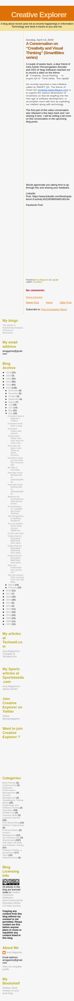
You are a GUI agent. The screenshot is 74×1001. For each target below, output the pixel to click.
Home (49, 302)
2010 (9, 615)
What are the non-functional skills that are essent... (15, 500)
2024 (9, 372)
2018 (9, 590)
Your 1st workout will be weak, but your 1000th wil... (15, 527)
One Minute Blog (10, 822)
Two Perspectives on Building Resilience (16, 518)
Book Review (9, 782)
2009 (9, 618)
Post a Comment (34, 297)
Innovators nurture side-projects (15, 431)
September (14, 399)
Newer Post (32, 302)
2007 (9, 624)
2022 (9, 378)
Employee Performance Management (9, 790)
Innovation (37, 282)
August (12, 402)
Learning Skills (9, 815)
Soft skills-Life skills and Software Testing (12, 843)
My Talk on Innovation (14, 468)
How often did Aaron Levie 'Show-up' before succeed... (14, 450)
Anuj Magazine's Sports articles (11, 687)
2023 (9, 375)
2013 (9, 606)
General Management (9, 796)
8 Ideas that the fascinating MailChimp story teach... (15, 539)
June (11, 407)
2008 (9, 621)
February (13, 587)
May (10, 410)
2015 (9, 599)
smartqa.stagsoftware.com (52, 90)
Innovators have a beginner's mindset (16, 418)
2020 (9, 384)
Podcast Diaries (10, 830)
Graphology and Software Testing (10, 806)
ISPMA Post (8, 812)
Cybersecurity (9, 785)
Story (5, 855)
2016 (9, 596)
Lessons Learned (11, 817)
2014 (9, 602)
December (13, 390)
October (12, 396)
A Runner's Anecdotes (7, 331)
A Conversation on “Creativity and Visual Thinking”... (15, 510)
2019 (9, 387)
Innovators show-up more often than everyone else (15, 461)
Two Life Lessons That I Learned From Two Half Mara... (16, 578)
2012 (9, 609)
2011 (9, 612)
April (10, 413)
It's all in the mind (15, 533)
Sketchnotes (8, 840)
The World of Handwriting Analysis (12, 326)
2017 (9, 593)
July (10, 405)
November (13, 393)
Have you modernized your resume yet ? (15, 568)
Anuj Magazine (14, 952)
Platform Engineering (12, 825)
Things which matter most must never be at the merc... (15, 439)
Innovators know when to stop (15, 424)
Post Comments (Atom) (54, 309)
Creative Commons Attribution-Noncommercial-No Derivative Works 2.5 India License (12, 899)
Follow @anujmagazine (11, 717)
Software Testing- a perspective (12, 851)
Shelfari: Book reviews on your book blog (10, 991)
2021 (9, 381)
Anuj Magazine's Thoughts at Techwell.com (11, 654)
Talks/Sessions (9, 857)
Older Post (66, 302)
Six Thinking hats (11, 837)
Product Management (9, 833)
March (11, 585)
